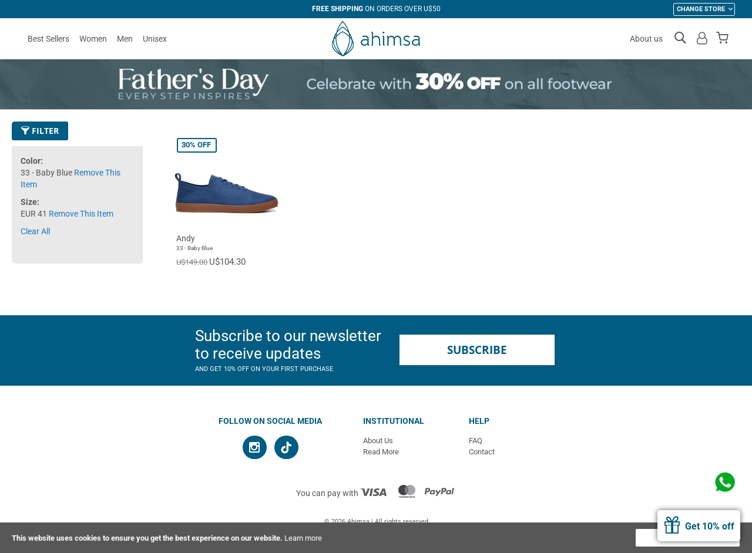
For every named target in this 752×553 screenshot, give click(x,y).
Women (93, 38)
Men (125, 38)
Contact (482, 451)
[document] (376, 537)
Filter (40, 130)
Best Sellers (48, 38)
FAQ (475, 440)
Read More (381, 451)
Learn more (303, 538)
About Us (378, 440)
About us (646, 38)
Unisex (155, 38)
